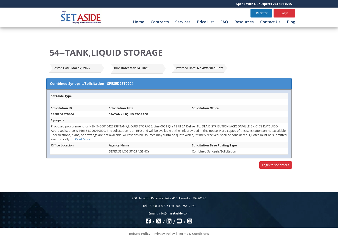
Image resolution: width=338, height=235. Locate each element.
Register (262, 13)
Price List (205, 21)
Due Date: (121, 68)
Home (138, 21)
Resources (244, 21)
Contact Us (270, 21)
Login (284, 13)
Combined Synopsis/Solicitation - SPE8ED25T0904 (91, 83)
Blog (291, 21)
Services (183, 21)
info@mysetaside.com (174, 213)
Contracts (160, 21)
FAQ (224, 21)
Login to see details (275, 165)
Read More (82, 139)
